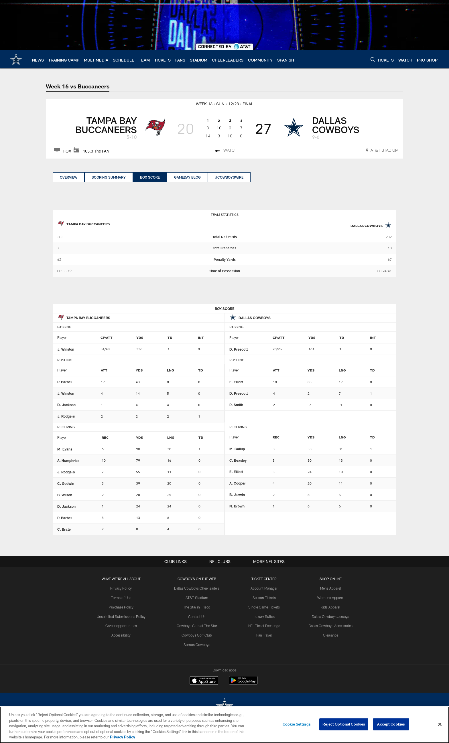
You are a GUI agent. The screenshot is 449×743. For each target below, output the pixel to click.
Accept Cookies (391, 724)
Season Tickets (264, 598)
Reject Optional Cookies (343, 724)
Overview (68, 177)
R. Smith (236, 405)
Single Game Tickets (264, 607)
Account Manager (264, 588)
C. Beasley (238, 460)
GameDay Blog (187, 177)
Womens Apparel (330, 598)
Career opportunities (121, 626)
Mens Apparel (330, 588)
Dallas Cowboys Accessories (330, 626)
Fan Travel (264, 635)
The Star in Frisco (197, 607)
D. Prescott (238, 349)
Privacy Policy (121, 588)
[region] (224, 724)
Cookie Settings (297, 724)
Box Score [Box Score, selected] (150, 177)
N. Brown (237, 506)
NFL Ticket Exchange (264, 626)
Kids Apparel (330, 607)
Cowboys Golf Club (197, 635)
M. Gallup (237, 449)
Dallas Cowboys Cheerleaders (197, 588)
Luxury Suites (264, 616)
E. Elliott (236, 382)
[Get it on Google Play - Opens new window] (243, 683)
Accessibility (121, 635)
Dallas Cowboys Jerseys (330, 616)
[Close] (440, 724)
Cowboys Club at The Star (197, 626)
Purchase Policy (121, 607)
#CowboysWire (229, 177)
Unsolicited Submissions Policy (121, 616)
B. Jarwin (237, 495)
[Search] (373, 59)
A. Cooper (237, 483)
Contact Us (197, 616)
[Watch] (226, 151)
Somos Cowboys (197, 645)
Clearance (330, 635)
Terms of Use (121, 598)
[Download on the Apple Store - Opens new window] (203, 681)
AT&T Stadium (197, 598)
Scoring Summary (109, 177)
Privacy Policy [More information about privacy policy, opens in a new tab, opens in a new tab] (122, 737)
